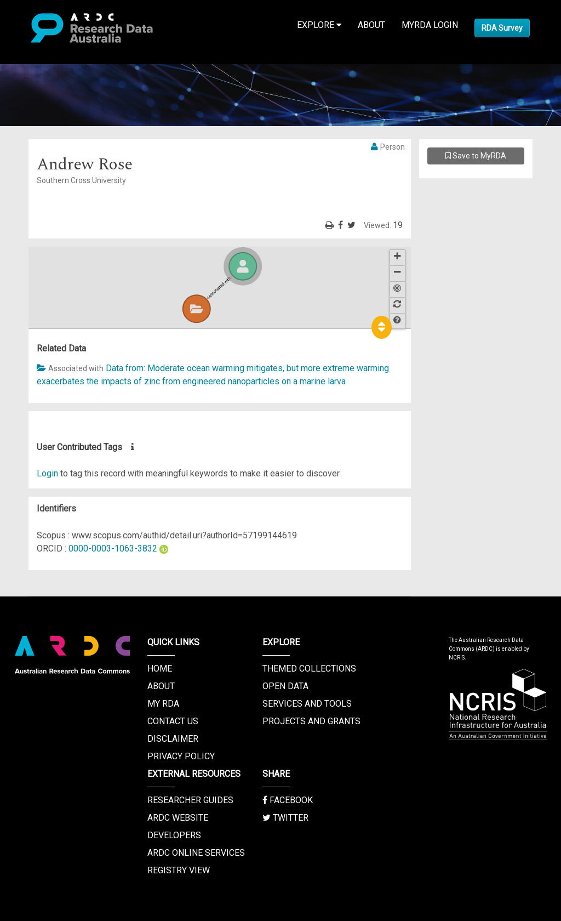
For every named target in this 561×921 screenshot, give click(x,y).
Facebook (287, 800)
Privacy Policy (181, 756)
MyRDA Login (430, 25)
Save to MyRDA (475, 155)
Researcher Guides (190, 800)
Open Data (285, 686)
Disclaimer (172, 739)
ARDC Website (177, 817)
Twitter (285, 817)
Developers (174, 835)
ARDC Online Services (196, 853)
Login (47, 473)
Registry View (178, 870)
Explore (319, 25)
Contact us (172, 721)
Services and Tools (307, 703)
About (371, 25)
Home (159, 668)
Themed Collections (309, 668)
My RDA (163, 703)
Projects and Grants (311, 721)
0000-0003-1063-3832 (112, 548)
